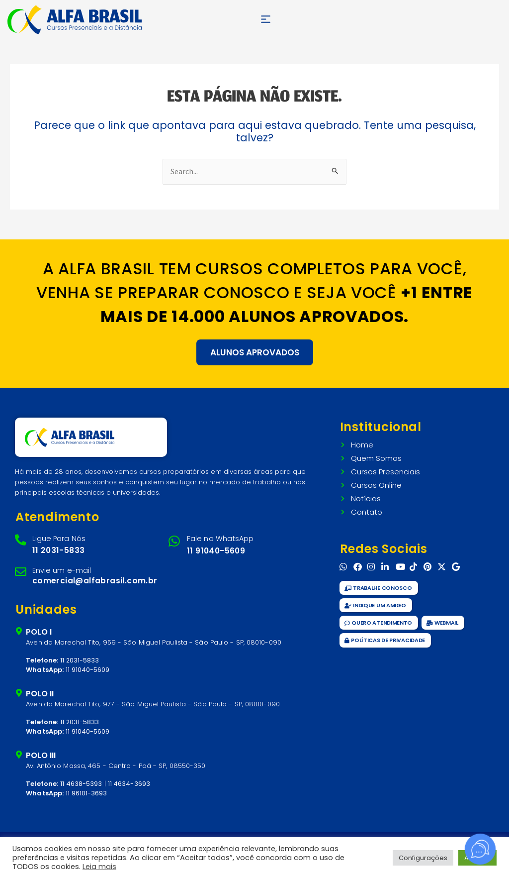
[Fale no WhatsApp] (175, 540)
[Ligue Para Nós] (21, 539)
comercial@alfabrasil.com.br (94, 577)
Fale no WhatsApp (218, 537)
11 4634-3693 (129, 779)
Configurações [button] (423, 858)
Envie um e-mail (60, 567)
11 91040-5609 (216, 548)
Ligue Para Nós (57, 537)
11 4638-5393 (81, 779)
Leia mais (99, 866)
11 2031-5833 (57, 548)
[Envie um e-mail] (21, 569)
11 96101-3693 (86, 789)
